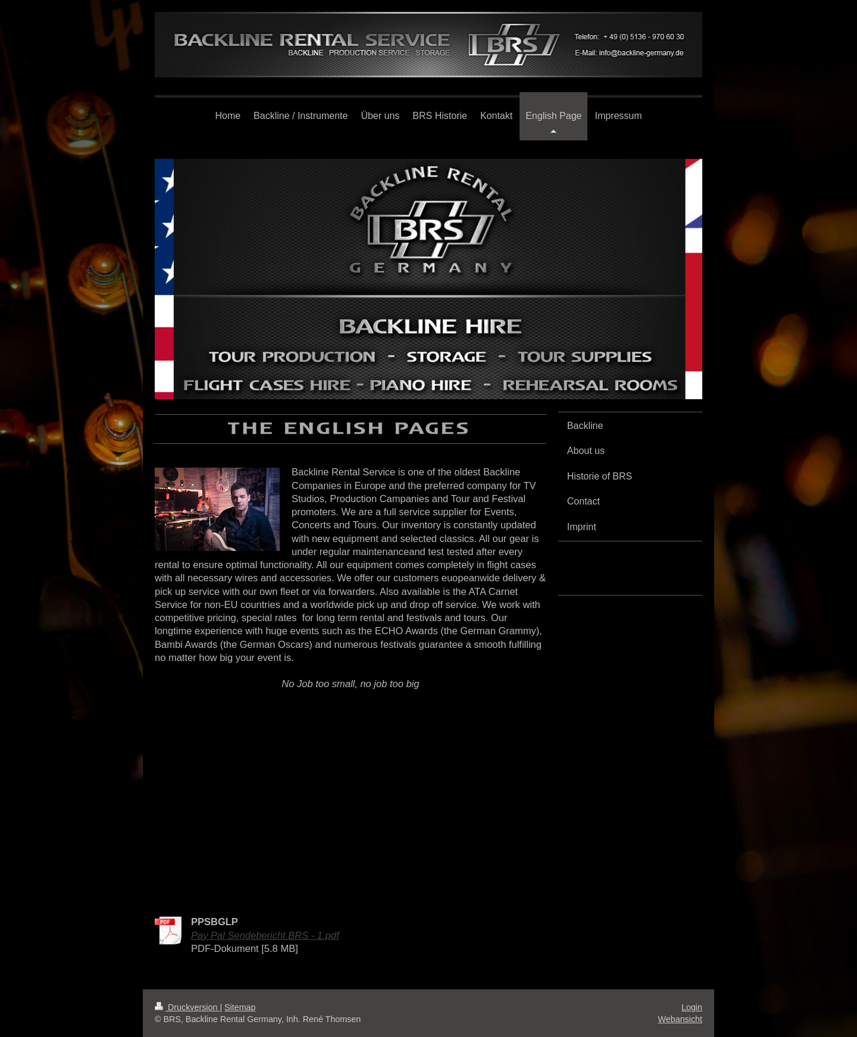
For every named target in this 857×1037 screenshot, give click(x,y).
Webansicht (680, 1019)
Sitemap (239, 1007)
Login (691, 1007)
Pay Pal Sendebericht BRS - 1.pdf (265, 935)
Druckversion (187, 1007)
